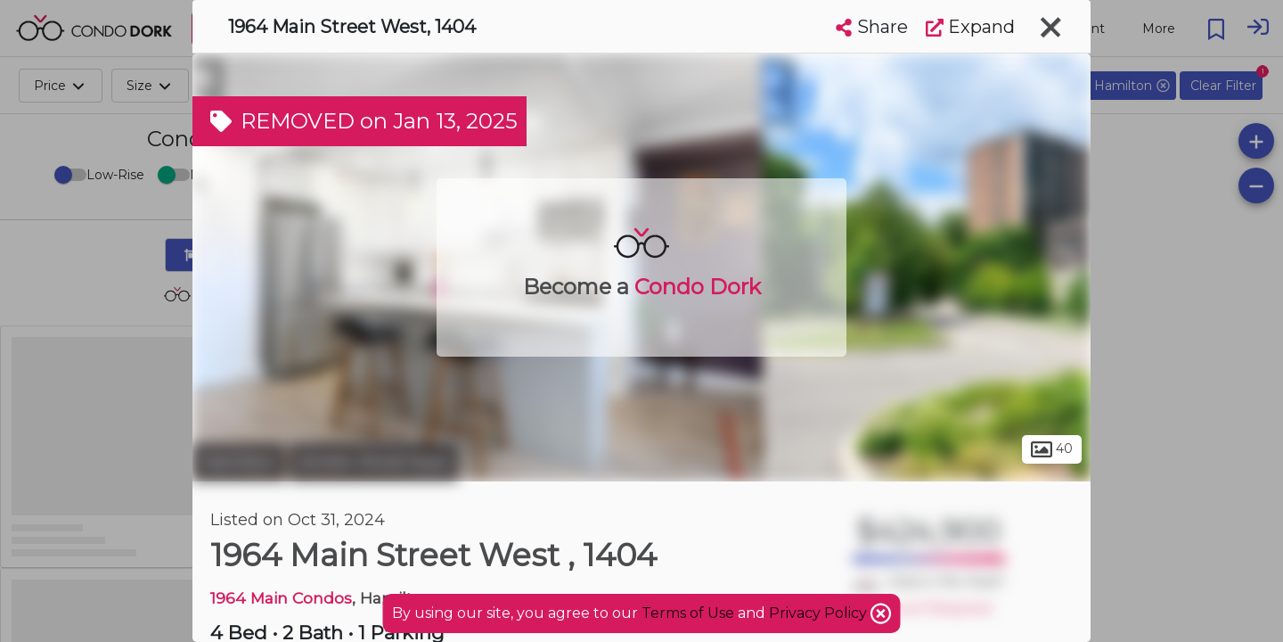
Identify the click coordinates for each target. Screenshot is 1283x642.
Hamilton (238, 462)
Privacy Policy (819, 613)
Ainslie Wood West (373, 462)
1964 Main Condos (281, 597)
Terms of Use (688, 613)
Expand (970, 26)
